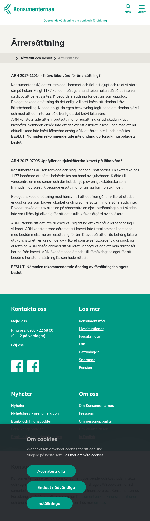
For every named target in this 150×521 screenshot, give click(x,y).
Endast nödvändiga (56, 487)
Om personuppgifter (96, 421)
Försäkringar (89, 336)
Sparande (87, 360)
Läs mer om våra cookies (83, 455)
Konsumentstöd (92, 321)
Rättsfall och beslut (36, 58)
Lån (82, 344)
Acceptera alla (51, 471)
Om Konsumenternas (96, 405)
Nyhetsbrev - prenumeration (35, 413)
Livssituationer (91, 329)
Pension (85, 367)
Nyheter (17, 405)
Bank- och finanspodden (31, 421)
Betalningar (89, 352)
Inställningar (49, 503)
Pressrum (86, 413)
